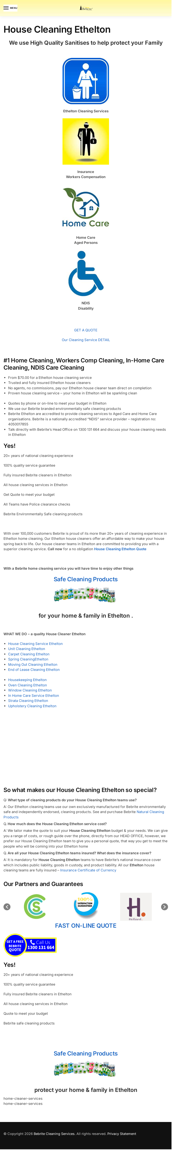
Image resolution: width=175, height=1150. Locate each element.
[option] (60, 906)
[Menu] (10, 8)
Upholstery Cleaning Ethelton (32, 706)
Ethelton (41, 659)
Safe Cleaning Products (86, 579)
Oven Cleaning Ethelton (27, 685)
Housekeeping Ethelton (27, 680)
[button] (6, 922)
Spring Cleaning (21, 659)
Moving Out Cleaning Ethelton (32, 664)
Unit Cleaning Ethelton (26, 649)
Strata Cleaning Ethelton (28, 700)
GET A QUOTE (85, 330)
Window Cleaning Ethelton (30, 690)
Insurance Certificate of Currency (88, 870)
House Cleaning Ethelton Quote (120, 549)
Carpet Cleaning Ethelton (29, 654)
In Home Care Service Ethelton (33, 695)
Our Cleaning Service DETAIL (86, 340)
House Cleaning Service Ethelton (35, 643)
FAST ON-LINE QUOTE (85, 956)
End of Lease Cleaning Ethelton (34, 669)
